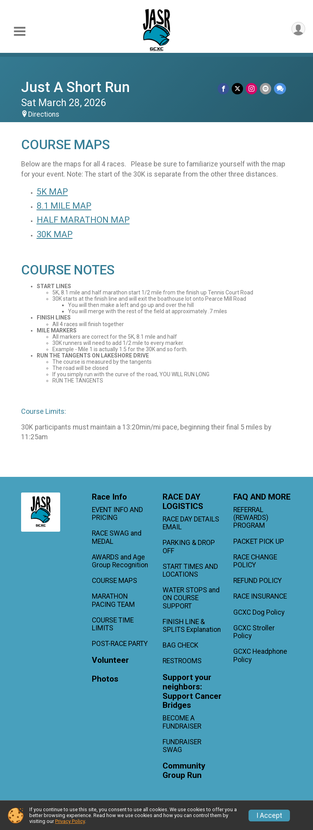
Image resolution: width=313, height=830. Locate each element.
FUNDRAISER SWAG (182, 746)
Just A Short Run (75, 87)
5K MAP (52, 192)
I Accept (269, 815)
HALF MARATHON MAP (83, 220)
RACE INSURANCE (260, 596)
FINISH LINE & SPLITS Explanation (192, 625)
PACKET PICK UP (258, 541)
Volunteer (110, 660)
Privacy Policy (70, 821)
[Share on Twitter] (238, 88)
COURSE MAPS (114, 581)
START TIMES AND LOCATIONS (190, 570)
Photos (105, 679)
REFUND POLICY (257, 581)
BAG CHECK (181, 645)
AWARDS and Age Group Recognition (120, 561)
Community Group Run (184, 770)
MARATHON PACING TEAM (113, 600)
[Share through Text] (280, 88)
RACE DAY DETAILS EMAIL (191, 523)
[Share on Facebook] (225, 88)
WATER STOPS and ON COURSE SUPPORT (191, 598)
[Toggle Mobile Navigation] (19, 31)
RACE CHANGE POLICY (255, 561)
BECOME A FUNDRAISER (182, 722)
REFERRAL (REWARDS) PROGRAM (250, 517)
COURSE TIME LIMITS (113, 624)
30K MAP (55, 234)
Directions (43, 114)
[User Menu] (298, 29)
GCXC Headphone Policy (260, 655)
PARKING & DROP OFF (189, 546)
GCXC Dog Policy (258, 612)
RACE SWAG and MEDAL (116, 537)
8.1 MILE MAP (64, 206)
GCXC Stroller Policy (254, 632)
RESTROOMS (182, 661)
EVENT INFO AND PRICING (117, 513)
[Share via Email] (266, 88)
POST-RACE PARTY (120, 644)
